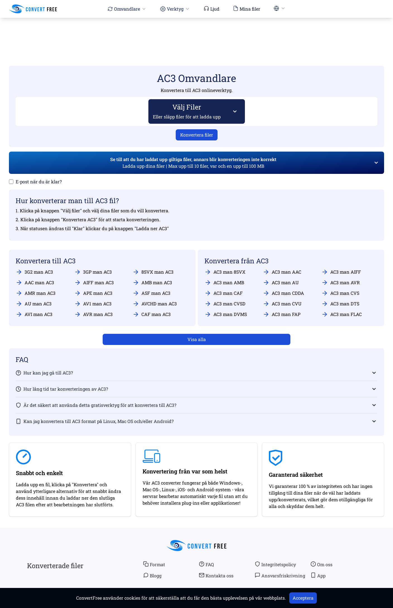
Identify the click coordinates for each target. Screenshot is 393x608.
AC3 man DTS (340, 303)
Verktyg (175, 9)
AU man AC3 (34, 303)
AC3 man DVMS (225, 314)
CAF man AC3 (151, 314)
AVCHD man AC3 (154, 303)
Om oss (321, 564)
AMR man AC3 (36, 293)
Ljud (212, 9)
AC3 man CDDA (283, 293)
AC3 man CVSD (224, 303)
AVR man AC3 (93, 314)
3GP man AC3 (93, 272)
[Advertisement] (196, 33)
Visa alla (196, 339)
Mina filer (246, 9)
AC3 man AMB (224, 282)
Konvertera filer (196, 135)
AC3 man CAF (223, 293)
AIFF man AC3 (94, 282)
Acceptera (303, 598)
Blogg (152, 575)
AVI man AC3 (34, 314)
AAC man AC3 (35, 282)
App (318, 575)
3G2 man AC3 (34, 272)
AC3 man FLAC (341, 314)
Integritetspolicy (275, 564)
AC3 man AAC (282, 272)
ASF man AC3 (151, 293)
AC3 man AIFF (341, 272)
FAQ (206, 564)
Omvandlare (127, 9)
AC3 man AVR (340, 282)
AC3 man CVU (282, 303)
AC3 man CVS (340, 293)
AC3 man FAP (281, 314)
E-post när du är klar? (39, 181)
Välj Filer (187, 111)
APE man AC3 (93, 293)
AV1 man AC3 (93, 303)
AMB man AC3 (152, 282)
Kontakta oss (216, 575)
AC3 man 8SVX (224, 272)
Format (154, 564)
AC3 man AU (281, 282)
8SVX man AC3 (152, 272)
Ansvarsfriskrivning (280, 575)
